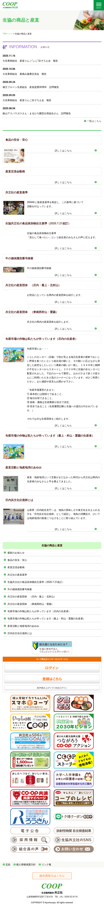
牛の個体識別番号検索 (19, 258)
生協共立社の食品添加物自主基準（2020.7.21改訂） (38, 223)
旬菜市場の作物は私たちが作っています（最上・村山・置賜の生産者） (49, 435)
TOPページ (8, 34)
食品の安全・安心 (16, 139)
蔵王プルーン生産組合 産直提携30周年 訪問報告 (31, 87)
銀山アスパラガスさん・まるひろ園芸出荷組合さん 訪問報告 (37, 113)
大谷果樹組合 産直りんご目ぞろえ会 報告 (27, 100)
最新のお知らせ (16, 552)
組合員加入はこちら (52, 875)
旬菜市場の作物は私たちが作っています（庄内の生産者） (41, 339)
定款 (8, 864)
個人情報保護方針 (26, 864)
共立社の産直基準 (16, 192)
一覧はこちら (94, 121)
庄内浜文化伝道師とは (19, 500)
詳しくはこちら (63, 150)
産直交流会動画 (15, 171)
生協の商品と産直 (52, 545)
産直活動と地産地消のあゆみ (23, 467)
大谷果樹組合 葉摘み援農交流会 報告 (24, 74)
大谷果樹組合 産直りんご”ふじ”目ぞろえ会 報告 (30, 60)
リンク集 (46, 864)
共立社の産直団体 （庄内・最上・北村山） (33, 285)
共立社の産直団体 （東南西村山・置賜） (31, 312)
